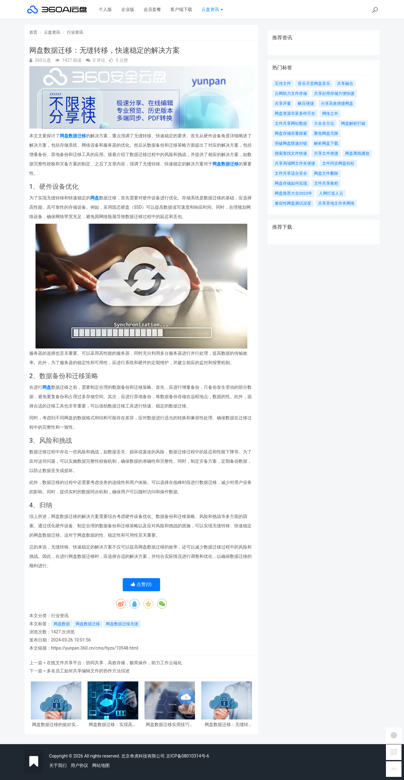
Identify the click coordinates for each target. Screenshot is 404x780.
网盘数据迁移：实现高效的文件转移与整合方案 (113, 724)
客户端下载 (181, 9)
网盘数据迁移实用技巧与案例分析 (170, 724)
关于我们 (58, 765)
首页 (33, 32)
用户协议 (79, 765)
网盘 (94, 197)
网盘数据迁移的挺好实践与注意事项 (56, 724)
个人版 (105, 9)
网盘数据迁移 (73, 135)
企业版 (127, 9)
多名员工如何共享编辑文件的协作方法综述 (88, 670)
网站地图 (101, 765)
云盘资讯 (212, 9)
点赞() (141, 584)
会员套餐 (152, 9)
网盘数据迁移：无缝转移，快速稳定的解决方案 (226, 724)
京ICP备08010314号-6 (187, 755)
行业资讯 (75, 32)
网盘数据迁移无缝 (122, 624)
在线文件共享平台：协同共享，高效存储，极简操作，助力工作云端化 (114, 662)
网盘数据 (62, 624)
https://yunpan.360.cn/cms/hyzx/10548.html (94, 648)
